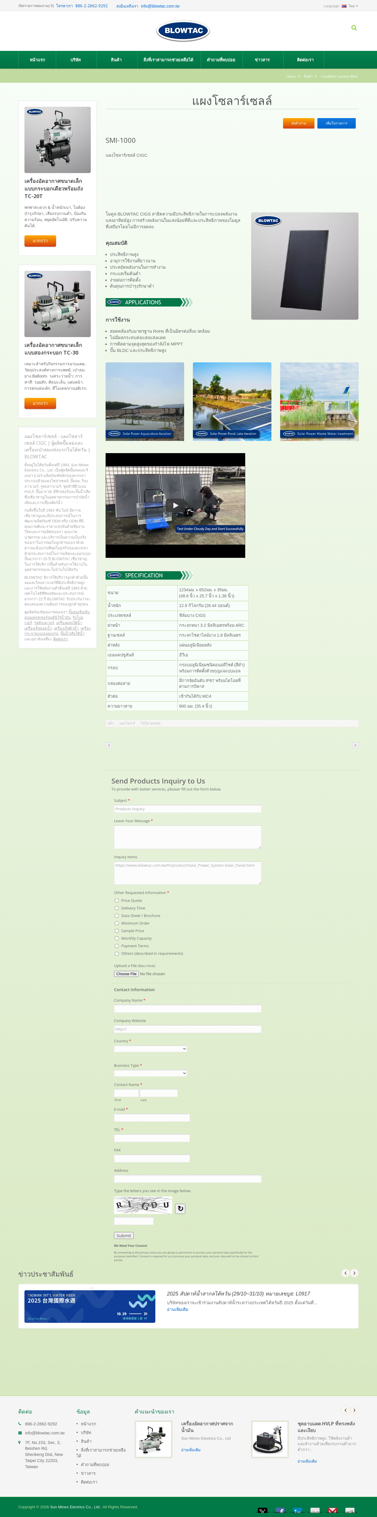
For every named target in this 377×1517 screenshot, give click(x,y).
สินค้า (118, 60)
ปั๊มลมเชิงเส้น (79, 612)
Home (291, 76)
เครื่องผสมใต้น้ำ (69, 623)
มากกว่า (40, 240)
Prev (345, 1410)
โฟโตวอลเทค (151, 723)
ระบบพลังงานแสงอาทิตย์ (339, 76)
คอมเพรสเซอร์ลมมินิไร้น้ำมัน (47, 617)
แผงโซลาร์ (127, 723)
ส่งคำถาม (298, 123)
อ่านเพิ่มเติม (191, 1450)
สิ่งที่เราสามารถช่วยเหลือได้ (171, 60)
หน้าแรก (37, 59)
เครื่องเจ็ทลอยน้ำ (38, 628)
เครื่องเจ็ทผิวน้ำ (66, 628)
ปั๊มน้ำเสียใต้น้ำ (72, 633)
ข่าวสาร (264, 60)
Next (354, 1410)
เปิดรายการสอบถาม (33, 6)
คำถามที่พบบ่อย (223, 60)
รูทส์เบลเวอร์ (44, 623)
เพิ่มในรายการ (336, 123)
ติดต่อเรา (305, 59)
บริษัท (78, 60)
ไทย (348, 6)
